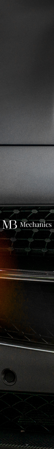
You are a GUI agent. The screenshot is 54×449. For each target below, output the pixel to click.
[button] (27, 445)
